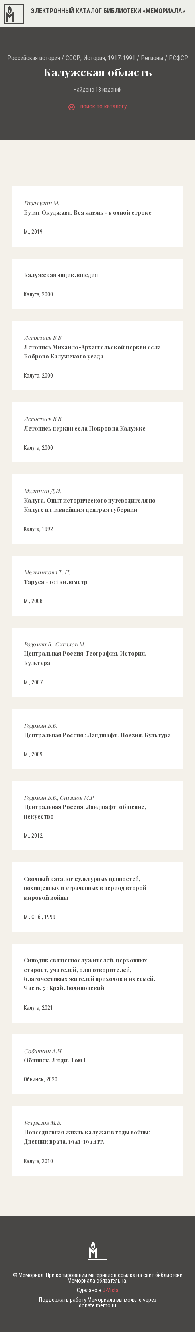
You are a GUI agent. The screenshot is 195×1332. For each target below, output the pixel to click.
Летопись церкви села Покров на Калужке (85, 423)
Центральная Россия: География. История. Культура (85, 654)
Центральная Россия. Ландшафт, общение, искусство (85, 807)
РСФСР (178, 58)
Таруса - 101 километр (56, 576)
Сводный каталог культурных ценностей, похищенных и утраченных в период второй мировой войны (85, 888)
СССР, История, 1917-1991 (100, 58)
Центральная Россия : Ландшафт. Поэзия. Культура (97, 730)
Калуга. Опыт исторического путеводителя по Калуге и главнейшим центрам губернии (90, 500)
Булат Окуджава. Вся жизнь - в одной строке (88, 207)
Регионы (152, 58)
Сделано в (98, 1290)
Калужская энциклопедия (61, 275)
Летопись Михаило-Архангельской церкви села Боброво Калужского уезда (92, 347)
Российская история (33, 58)
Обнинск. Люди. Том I (55, 1055)
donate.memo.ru (97, 1305)
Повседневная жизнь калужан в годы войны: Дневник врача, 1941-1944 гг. (87, 1132)
